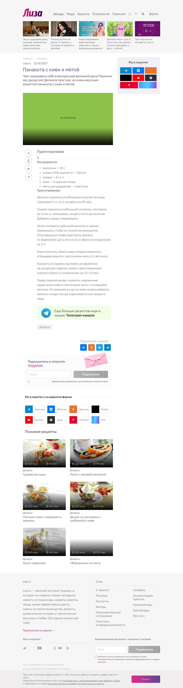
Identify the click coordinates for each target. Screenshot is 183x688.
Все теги (139, 616)
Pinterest (78, 420)
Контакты (102, 601)
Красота (83, 14)
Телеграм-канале (80, 315)
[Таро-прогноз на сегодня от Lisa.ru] (148, 28)
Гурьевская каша (34, 474)
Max (99, 420)
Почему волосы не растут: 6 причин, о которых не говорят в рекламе (62, 44)
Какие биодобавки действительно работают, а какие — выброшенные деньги (90, 44)
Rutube (100, 409)
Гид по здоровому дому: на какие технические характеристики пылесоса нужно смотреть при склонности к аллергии (35, 44)
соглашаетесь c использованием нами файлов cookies (91, 680)
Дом (132, 14)
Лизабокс (139, 590)
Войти (153, 14)
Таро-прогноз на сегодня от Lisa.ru (144, 41)
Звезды (58, 14)
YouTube (34, 420)
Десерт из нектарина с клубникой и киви (85, 518)
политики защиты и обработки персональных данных (75, 683)
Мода (70, 14)
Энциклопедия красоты (143, 597)
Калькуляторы (142, 605)
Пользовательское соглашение (108, 614)
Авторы (101, 607)
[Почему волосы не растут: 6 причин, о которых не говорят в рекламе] (64, 28)
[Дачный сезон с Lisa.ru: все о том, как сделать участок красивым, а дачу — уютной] (120, 28)
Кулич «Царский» (34, 563)
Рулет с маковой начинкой (88, 474)
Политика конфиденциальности (110, 623)
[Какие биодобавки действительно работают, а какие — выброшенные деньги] (92, 28)
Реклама (101, 596)
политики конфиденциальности (138, 659)
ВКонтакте (56, 409)
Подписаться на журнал (37, 630)
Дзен (54, 420)
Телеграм (34, 409)
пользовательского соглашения (111, 659)
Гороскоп (119, 14)
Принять (145, 679)
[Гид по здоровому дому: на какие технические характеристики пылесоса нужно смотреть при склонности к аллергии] (36, 28)
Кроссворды (141, 610)
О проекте (102, 590)
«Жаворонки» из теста (85, 563)
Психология (101, 14)
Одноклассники (79, 409)
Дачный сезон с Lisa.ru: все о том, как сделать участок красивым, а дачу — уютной (119, 44)
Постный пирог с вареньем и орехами (42, 518)
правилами (98, 381)
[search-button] (143, 13)
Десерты (44, 327)
